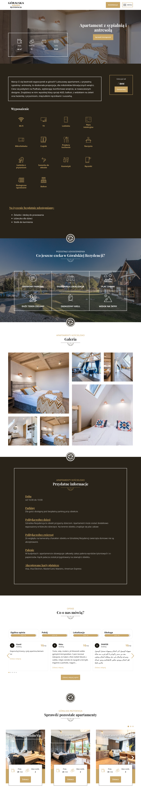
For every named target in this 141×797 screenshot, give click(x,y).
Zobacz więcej (15, 659)
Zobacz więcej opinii (70, 677)
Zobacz (25, 779)
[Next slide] (132, 758)
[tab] (128, 726)
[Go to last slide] (8, 758)
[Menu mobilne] (124, 5)
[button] (8, 655)
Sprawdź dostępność (103, 37)
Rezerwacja (113, 5)
